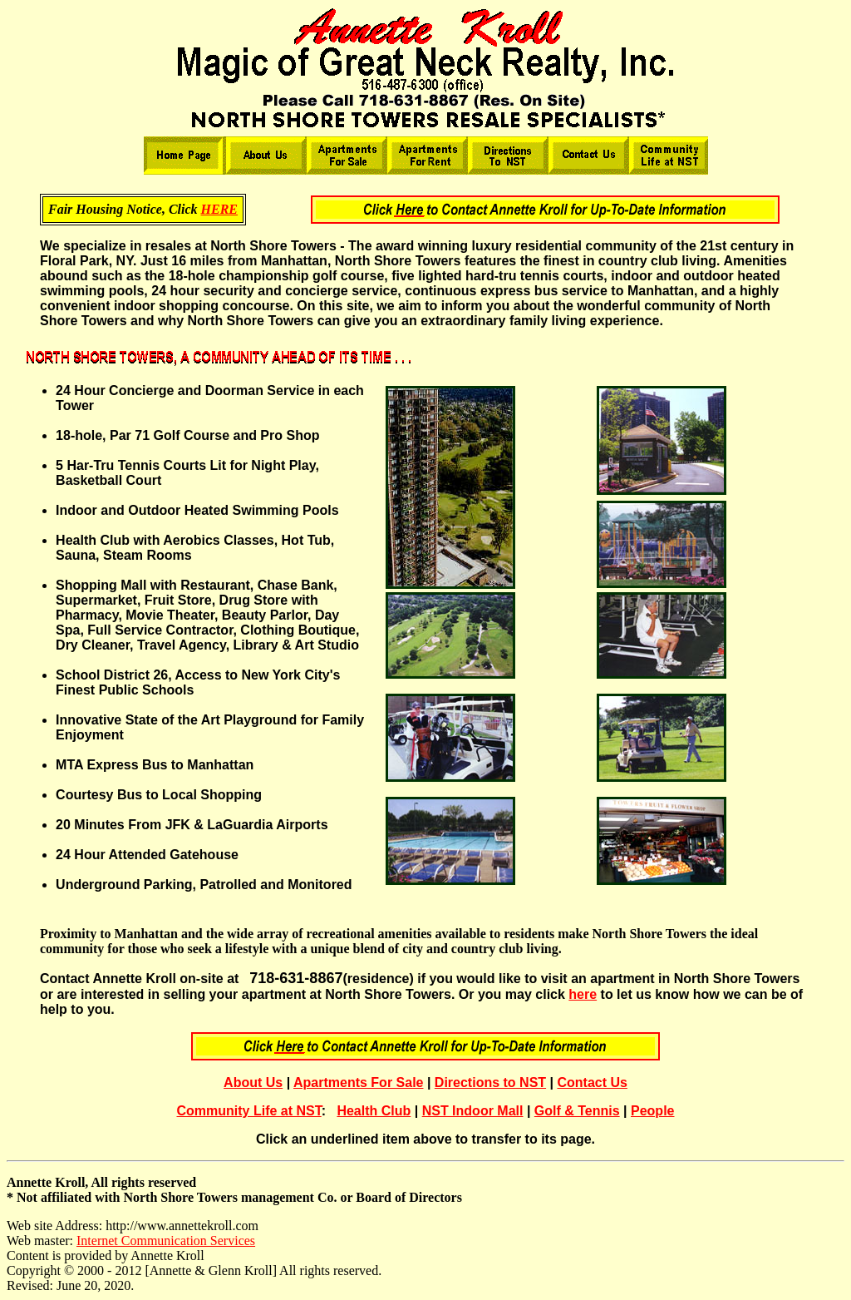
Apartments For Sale (358, 1082)
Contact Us (592, 1082)
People (652, 1111)
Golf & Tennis (577, 1111)
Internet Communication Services (165, 1240)
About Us (253, 1082)
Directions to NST (490, 1082)
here (582, 994)
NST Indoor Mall (473, 1111)
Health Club (374, 1111)
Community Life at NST (249, 1111)
